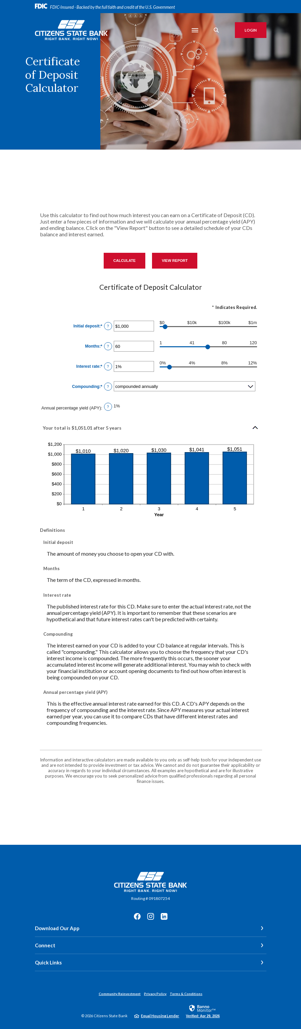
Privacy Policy (155, 994)
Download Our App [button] (57, 928)
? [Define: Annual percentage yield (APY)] (108, 407)
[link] (203, 1011)
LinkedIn (164, 916)
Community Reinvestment (120, 994)
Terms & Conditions (186, 994)
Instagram (150, 916)
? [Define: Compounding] (108, 387)
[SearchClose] (216, 30)
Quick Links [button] (48, 962)
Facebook (137, 916)
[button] (150, 428)
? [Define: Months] (108, 346)
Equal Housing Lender (160, 1016)
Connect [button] (45, 945)
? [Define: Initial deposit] (108, 326)
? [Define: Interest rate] (108, 366)
